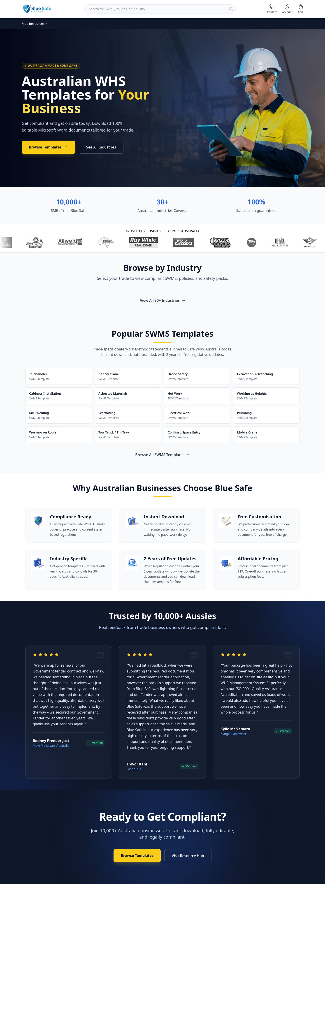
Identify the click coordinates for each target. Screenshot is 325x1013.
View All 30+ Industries (162, 300)
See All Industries (101, 147)
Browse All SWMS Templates (162, 454)
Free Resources (35, 23)
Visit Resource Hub (188, 855)
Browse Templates (48, 147)
